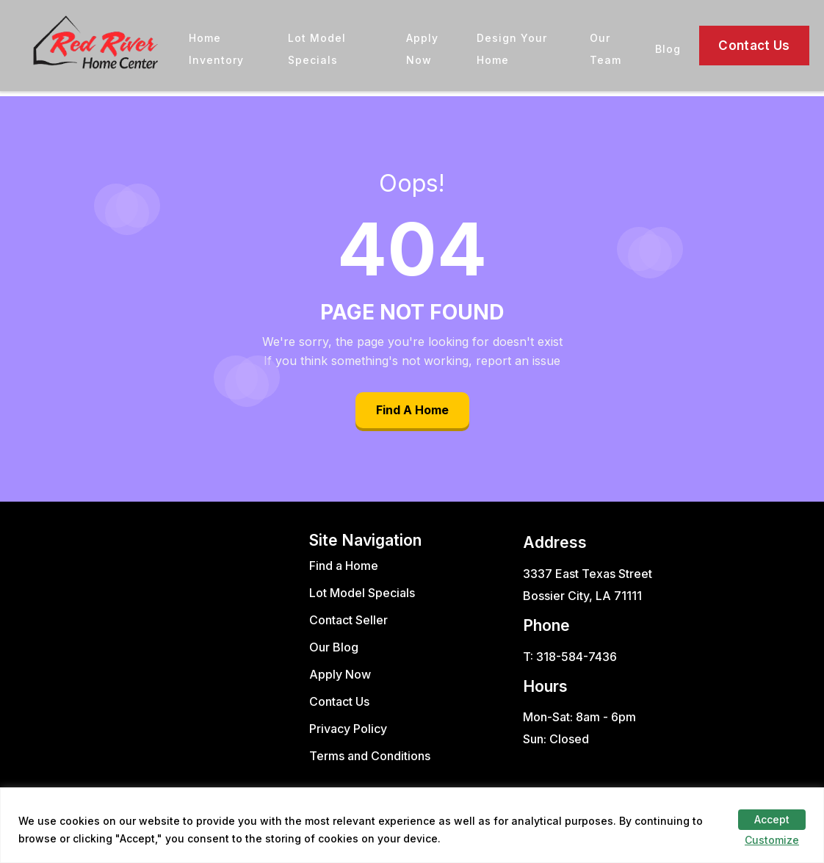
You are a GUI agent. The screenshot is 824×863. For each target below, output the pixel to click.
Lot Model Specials (362, 592)
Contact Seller (348, 620)
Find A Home (412, 409)
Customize (772, 840)
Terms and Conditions (369, 755)
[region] (412, 825)
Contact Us (753, 45)
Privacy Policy (348, 728)
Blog (668, 49)
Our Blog (333, 647)
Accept (771, 819)
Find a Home (343, 565)
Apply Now (340, 674)
